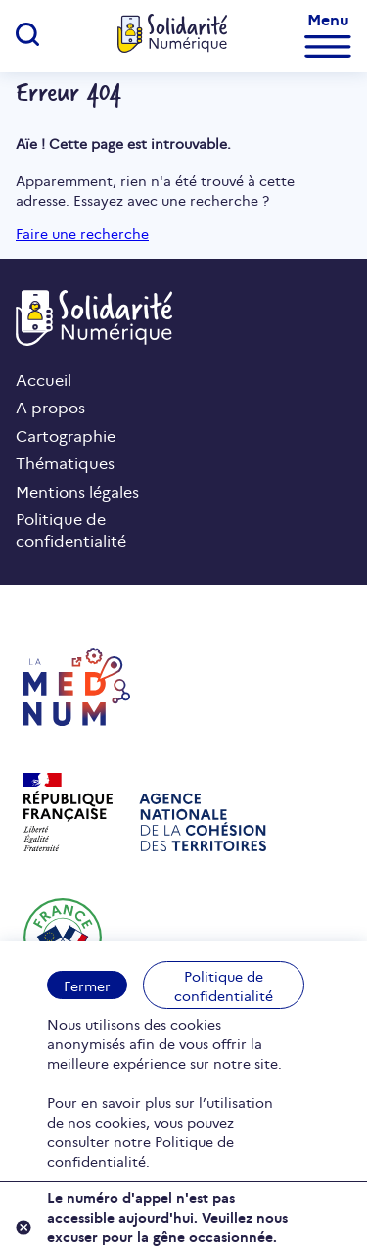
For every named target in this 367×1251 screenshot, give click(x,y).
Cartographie (65, 435)
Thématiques (65, 462)
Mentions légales (77, 491)
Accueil (43, 379)
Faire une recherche (82, 233)
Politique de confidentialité (223, 985)
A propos (50, 406)
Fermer (87, 985)
